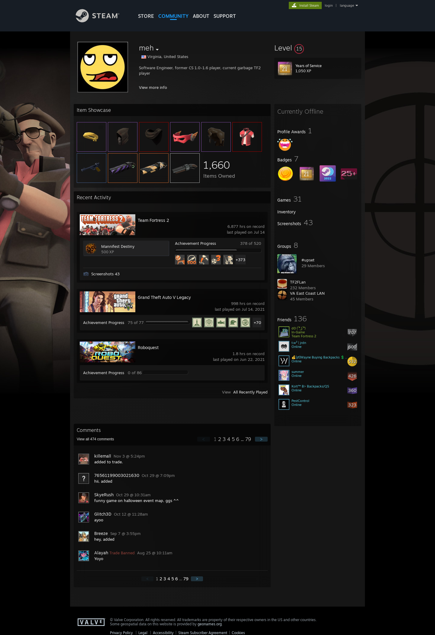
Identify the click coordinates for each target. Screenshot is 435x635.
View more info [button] (153, 87)
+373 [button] (240, 259)
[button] (317, 48)
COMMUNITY (173, 16)
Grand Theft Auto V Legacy (164, 297)
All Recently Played (250, 392)
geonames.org (210, 624)
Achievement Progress (195, 243)
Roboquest (148, 347)
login (329, 5)
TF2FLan (298, 282)
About (201, 16)
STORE (146, 16)
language (347, 5)
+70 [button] (257, 322)
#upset (307, 260)
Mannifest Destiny (117, 246)
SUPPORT (225, 16)
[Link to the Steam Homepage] (102, 20)
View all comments (95, 439)
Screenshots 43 (105, 273)
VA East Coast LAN (307, 293)
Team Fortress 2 (153, 220)
